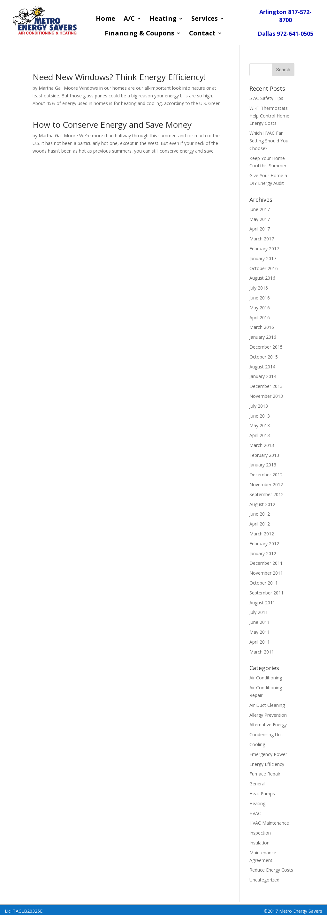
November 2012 (266, 484)
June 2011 (259, 622)
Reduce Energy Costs (271, 870)
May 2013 (259, 425)
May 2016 (259, 308)
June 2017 (259, 209)
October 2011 (263, 583)
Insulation (259, 843)
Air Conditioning (265, 678)
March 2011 (261, 652)
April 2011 (259, 642)
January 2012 (262, 553)
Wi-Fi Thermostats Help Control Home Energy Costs (269, 115)
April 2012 (259, 524)
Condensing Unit (266, 734)
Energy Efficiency (266, 764)
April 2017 (259, 229)
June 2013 (259, 416)
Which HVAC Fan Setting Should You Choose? (268, 140)
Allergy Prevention (268, 715)
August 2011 (262, 603)
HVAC (255, 813)
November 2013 (266, 396)
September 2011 (266, 593)
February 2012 (264, 544)
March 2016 (261, 327)
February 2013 (264, 455)
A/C (129, 19)
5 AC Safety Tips (266, 98)
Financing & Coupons (139, 34)
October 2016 (263, 268)
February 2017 (264, 249)
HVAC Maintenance (269, 823)
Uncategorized (264, 880)
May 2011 (259, 632)
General (257, 784)
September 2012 (266, 494)
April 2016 (259, 317)
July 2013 (258, 406)
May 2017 (259, 219)
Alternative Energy (268, 725)
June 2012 (259, 514)
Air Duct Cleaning (267, 705)
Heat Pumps (262, 793)
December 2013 (266, 386)
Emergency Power (268, 754)
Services (204, 19)
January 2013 (262, 465)
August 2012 (262, 504)
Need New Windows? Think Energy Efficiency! (119, 77)
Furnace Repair (264, 774)
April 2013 (259, 435)
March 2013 (261, 445)
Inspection (260, 833)
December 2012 (266, 475)
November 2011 (266, 573)
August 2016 (262, 278)
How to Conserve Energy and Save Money (112, 124)
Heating (163, 19)
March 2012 (261, 534)
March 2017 (261, 239)
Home (105, 19)
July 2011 (258, 612)
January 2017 (262, 258)
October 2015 (263, 357)
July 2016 (258, 288)
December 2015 (266, 347)
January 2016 (262, 337)
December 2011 (266, 563)
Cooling (257, 744)
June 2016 (259, 298)
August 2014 (262, 367)
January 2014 (262, 376)
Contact (202, 34)
